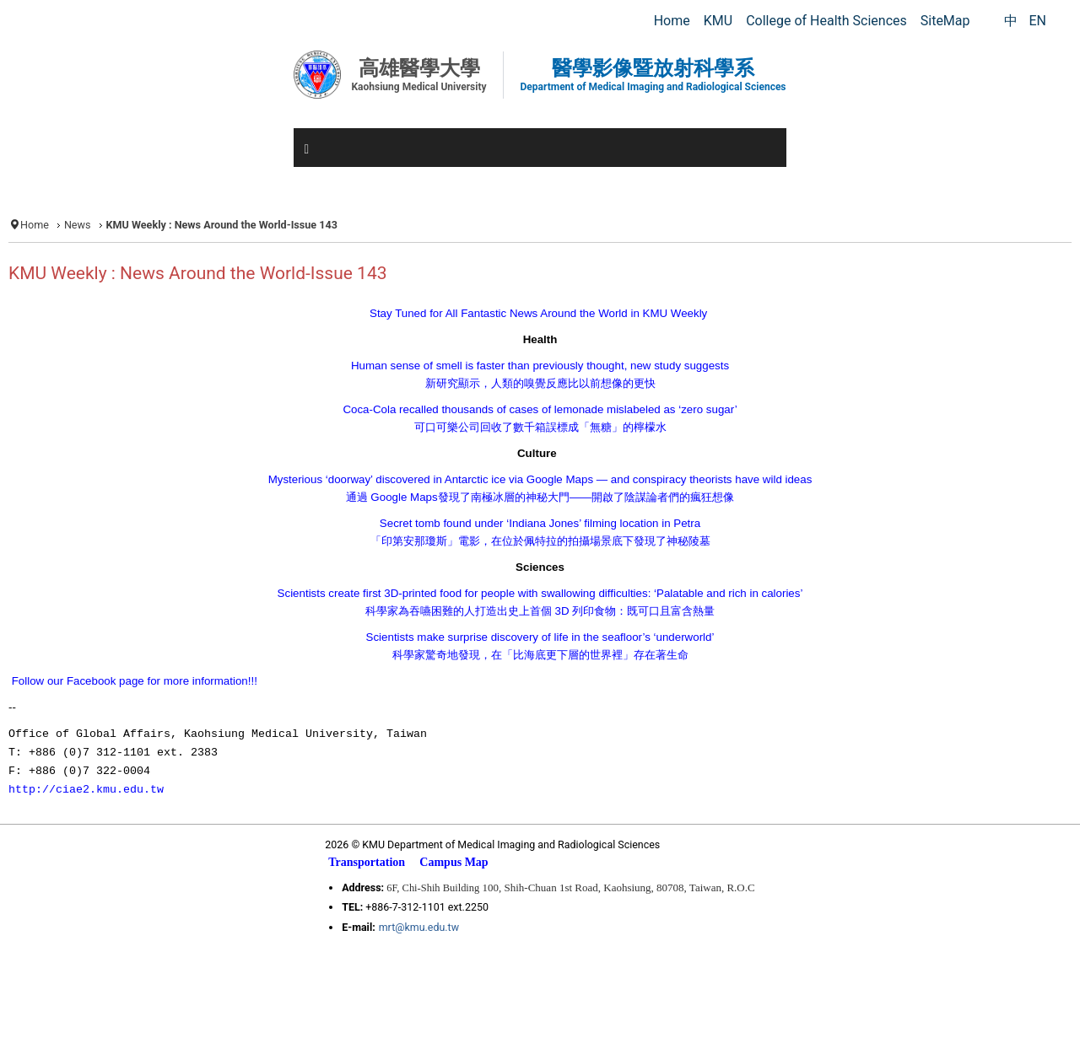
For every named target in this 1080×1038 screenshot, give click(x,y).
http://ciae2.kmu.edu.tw (86, 789)
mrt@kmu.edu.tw (419, 927)
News (77, 224)
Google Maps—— (540, 497)
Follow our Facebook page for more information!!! (134, 681)
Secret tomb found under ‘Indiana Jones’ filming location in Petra (540, 523)
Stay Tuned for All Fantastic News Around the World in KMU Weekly (538, 313)
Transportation (366, 862)
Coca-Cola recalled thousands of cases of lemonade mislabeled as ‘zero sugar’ (540, 409)
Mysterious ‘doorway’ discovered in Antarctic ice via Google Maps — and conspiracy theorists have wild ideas (540, 479)
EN (1037, 21)
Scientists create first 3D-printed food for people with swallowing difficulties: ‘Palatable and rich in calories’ (540, 593)
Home (34, 224)
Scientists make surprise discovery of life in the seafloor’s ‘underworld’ (540, 637)
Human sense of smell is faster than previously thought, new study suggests (540, 365)
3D (540, 611)
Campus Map (453, 862)
